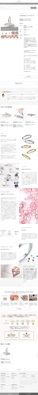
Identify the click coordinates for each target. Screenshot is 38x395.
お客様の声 (12, 376)
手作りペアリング (3, 379)
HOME (1, 3)
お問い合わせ (13, 378)
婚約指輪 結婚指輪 (3, 375)
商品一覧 (4, 3)
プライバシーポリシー (14, 389)
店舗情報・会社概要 (13, 375)
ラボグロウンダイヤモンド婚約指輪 (5, 376)
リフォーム (2, 389)
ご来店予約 (12, 386)
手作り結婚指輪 (3, 378)
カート (36, 1)
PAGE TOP (19, 369)
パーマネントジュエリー (4, 382)
